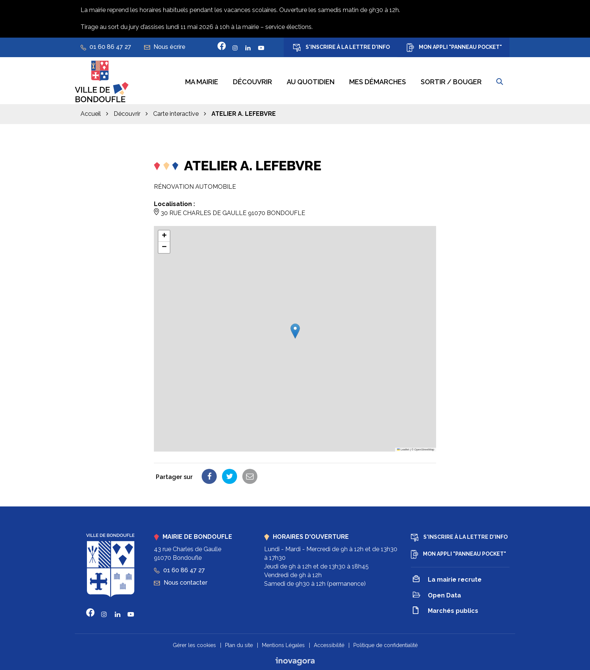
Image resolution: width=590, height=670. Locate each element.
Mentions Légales (283, 644)
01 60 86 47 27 (179, 569)
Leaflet (403, 448)
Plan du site (239, 644)
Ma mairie (201, 81)
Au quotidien (311, 81)
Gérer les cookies (194, 644)
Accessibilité (329, 644)
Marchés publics (445, 610)
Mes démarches (377, 81)
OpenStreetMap (424, 448)
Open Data (437, 594)
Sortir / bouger (451, 81)
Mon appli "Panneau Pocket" (454, 47)
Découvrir (252, 81)
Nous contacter (180, 581)
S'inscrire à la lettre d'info (341, 48)
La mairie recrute (447, 579)
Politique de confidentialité (385, 644)
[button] (295, 330)
